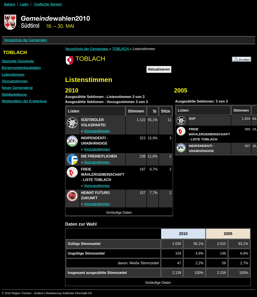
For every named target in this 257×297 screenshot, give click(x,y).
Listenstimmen (13, 74)
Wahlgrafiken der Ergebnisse (24, 101)
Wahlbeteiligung (14, 94)
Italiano (9, 4)
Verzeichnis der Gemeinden (25, 40)
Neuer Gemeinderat (17, 88)
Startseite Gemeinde (18, 61)
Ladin (24, 4)
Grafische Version (48, 4)
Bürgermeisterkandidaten (21, 68)
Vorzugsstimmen (15, 81)
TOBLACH (121, 49)
